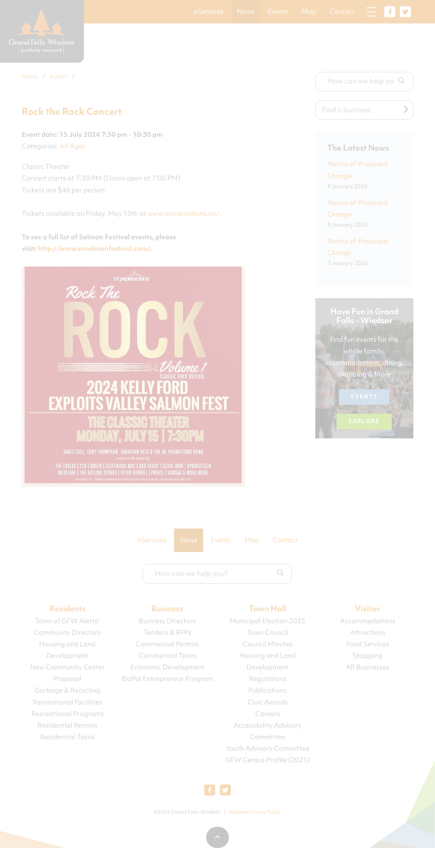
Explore (364, 421)
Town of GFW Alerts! (67, 621)
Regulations (267, 678)
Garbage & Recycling (67, 690)
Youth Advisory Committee (267, 748)
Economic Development (167, 667)
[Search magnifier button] (401, 80)
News (245, 11)
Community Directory (67, 632)
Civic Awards (268, 702)
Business (167, 608)
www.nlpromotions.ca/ (183, 213)
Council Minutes (268, 644)
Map (309, 11)
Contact (342, 11)
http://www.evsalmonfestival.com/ (94, 248)
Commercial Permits (167, 644)
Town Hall (267, 608)
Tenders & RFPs (167, 632)
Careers (267, 713)
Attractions (367, 632)
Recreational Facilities (67, 702)
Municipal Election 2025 (267, 621)
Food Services (367, 644)
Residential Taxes (67, 736)
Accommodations (367, 621)
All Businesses (367, 667)
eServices (209, 11)
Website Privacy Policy (254, 812)
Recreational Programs (67, 713)
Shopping (367, 655)
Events (278, 11)
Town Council (268, 632)
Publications (267, 690)
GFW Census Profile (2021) (267, 760)
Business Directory (167, 621)
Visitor (367, 608)
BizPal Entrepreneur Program (167, 678)
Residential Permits (67, 725)
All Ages (72, 146)
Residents (67, 608)
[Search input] (361, 80)
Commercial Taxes (167, 655)
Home (29, 76)
